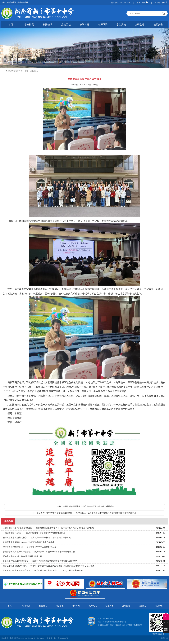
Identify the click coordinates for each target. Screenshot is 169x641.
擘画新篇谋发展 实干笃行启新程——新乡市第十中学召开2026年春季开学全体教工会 (39, 552)
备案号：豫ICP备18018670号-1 (58, 638)
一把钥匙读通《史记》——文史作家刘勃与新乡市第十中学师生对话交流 (34, 533)
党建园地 (66, 24)
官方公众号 (142, 3)
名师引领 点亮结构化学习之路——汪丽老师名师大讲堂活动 (88, 506)
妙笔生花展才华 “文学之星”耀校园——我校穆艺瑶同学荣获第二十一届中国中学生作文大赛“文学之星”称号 (48, 528)
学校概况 (29, 24)
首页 (10, 24)
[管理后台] (164, 638)
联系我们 (159, 606)
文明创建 (139, 24)
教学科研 (84, 24)
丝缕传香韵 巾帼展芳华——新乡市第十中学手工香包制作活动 (29, 547)
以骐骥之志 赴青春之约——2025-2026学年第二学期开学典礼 (28, 542)
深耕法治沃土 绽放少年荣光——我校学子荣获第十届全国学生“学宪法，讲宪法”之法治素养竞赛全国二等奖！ (49, 566)
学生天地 (121, 24)
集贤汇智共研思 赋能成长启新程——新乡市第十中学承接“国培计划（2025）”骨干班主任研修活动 (44, 570)
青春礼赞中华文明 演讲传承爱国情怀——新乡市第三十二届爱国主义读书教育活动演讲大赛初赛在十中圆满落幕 (88, 513)
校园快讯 (47, 24)
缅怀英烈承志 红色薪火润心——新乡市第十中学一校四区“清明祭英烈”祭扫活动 (37, 538)
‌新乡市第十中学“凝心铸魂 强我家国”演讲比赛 (22, 556)
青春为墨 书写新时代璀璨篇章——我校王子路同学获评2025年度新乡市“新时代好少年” (40, 561)
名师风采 (102, 24)
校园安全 (158, 24)
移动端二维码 (161, 3)
